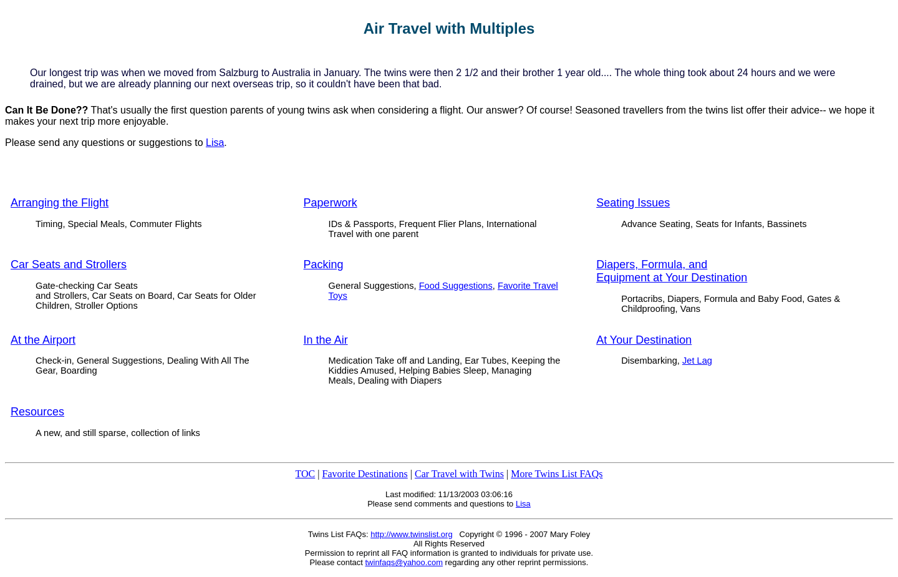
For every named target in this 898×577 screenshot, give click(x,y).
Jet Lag (697, 361)
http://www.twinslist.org (411, 534)
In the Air (326, 340)
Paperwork (330, 202)
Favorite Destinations (364, 473)
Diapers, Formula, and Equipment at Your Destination (671, 271)
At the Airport (43, 340)
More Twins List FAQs (556, 473)
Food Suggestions (456, 286)
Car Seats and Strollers (69, 264)
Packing (324, 264)
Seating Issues (633, 202)
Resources (37, 411)
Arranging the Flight (60, 202)
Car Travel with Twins (459, 473)
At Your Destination (644, 340)
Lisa (215, 142)
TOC (306, 473)
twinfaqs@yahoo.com (404, 562)
